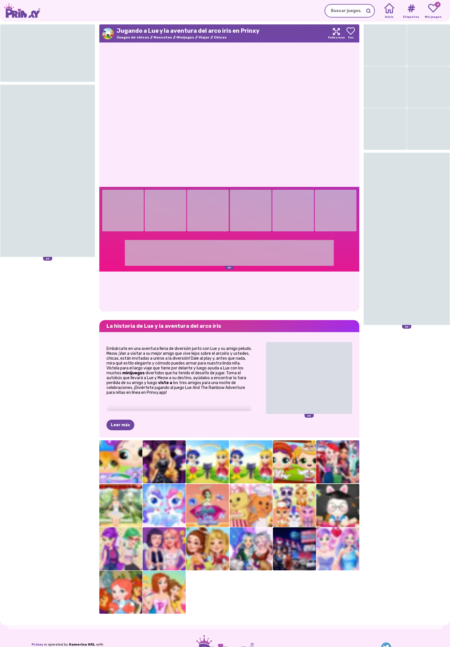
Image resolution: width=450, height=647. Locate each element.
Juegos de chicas (133, 37)
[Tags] (411, 11)
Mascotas (163, 37)
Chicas (220, 37)
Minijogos (185, 37)
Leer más (120, 425)
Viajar (204, 37)
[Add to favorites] (350, 33)
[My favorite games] (433, 11)
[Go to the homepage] (20, 11)
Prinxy (37, 644)
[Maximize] (336, 33)
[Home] (389, 11)
